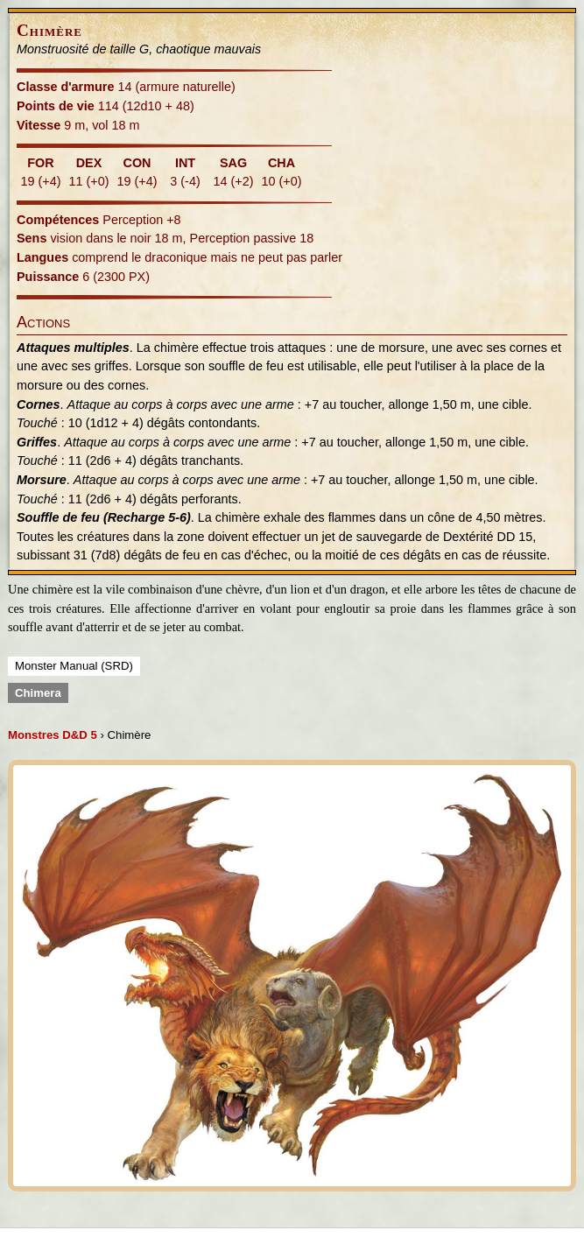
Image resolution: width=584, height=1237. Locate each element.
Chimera (38, 692)
